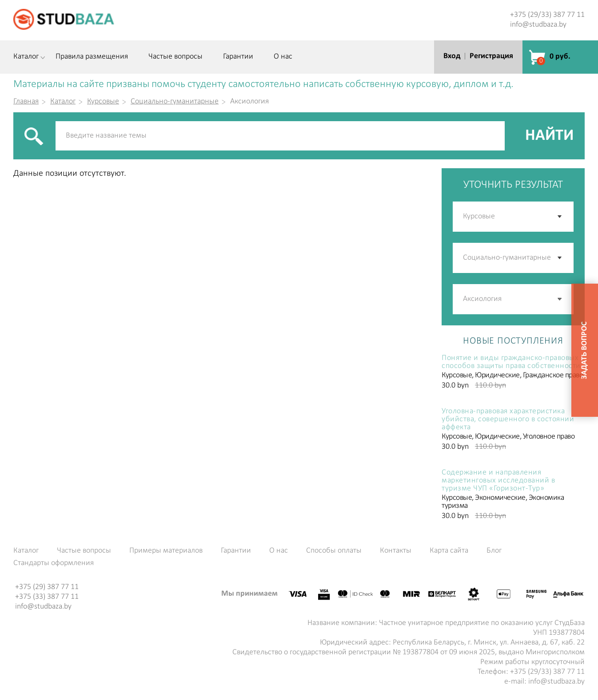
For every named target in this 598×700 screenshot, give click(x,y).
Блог (494, 551)
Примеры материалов (166, 551)
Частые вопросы (175, 57)
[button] (560, 299)
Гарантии (238, 57)
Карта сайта (449, 551)
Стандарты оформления (53, 563)
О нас (283, 57)
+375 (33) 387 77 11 (47, 597)
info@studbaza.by (538, 24)
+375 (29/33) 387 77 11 (547, 15)
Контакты (395, 551)
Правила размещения (92, 57)
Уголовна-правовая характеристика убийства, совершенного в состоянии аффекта (508, 419)
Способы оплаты (334, 551)
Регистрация (491, 56)
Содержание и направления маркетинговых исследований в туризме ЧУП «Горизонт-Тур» (498, 481)
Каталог (26, 57)
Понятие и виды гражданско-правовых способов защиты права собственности (511, 362)
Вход (451, 56)
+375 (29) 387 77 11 (47, 587)
